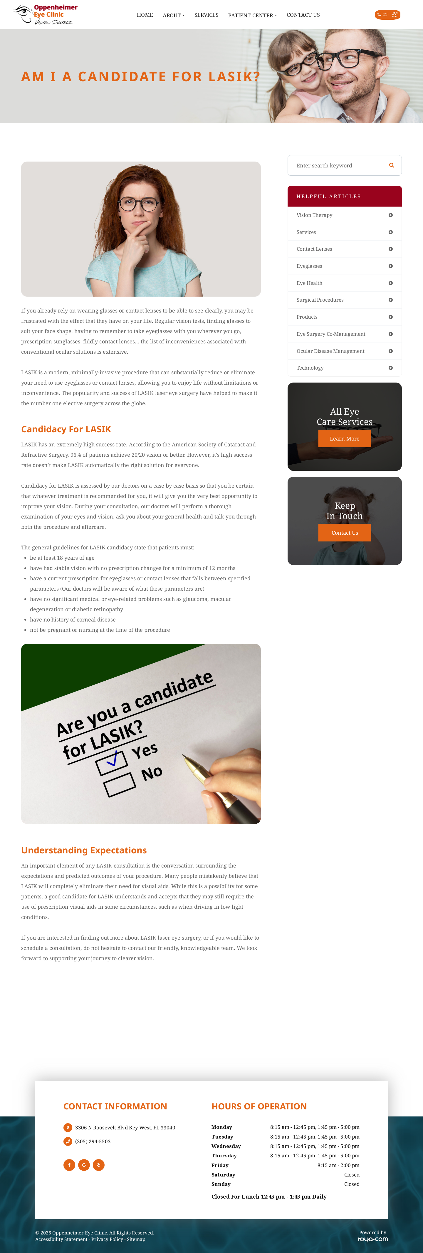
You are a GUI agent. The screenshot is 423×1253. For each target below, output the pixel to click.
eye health (310, 284)
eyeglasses (310, 267)
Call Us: (371, 15)
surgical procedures (322, 302)
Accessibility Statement (61, 1239)
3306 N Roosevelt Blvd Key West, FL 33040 (125, 1127)
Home (114, 14)
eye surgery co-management (333, 336)
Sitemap (136, 1239)
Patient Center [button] (221, 15)
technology (311, 371)
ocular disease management (333, 354)
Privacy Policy (107, 1239)
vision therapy (316, 215)
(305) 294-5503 (93, 1141)
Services (176, 14)
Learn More (345, 442)
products (307, 319)
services (307, 232)
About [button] (143, 15)
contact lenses (315, 250)
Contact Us (272, 14)
